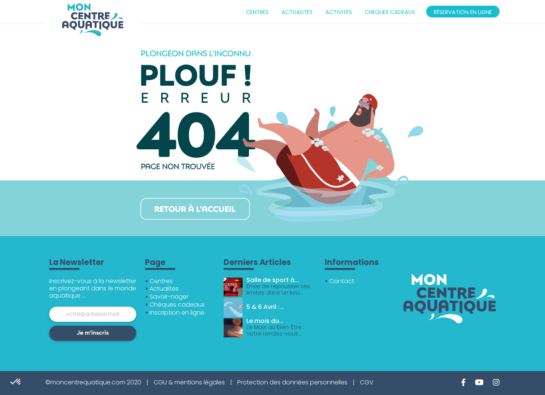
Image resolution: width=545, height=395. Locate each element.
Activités (338, 12)
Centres (257, 12)
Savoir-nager (168, 296)
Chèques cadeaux (390, 12)
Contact (341, 281)
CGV (367, 382)
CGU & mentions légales (189, 382)
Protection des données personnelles (292, 382)
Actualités (297, 12)
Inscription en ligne (176, 312)
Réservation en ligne (463, 12)
